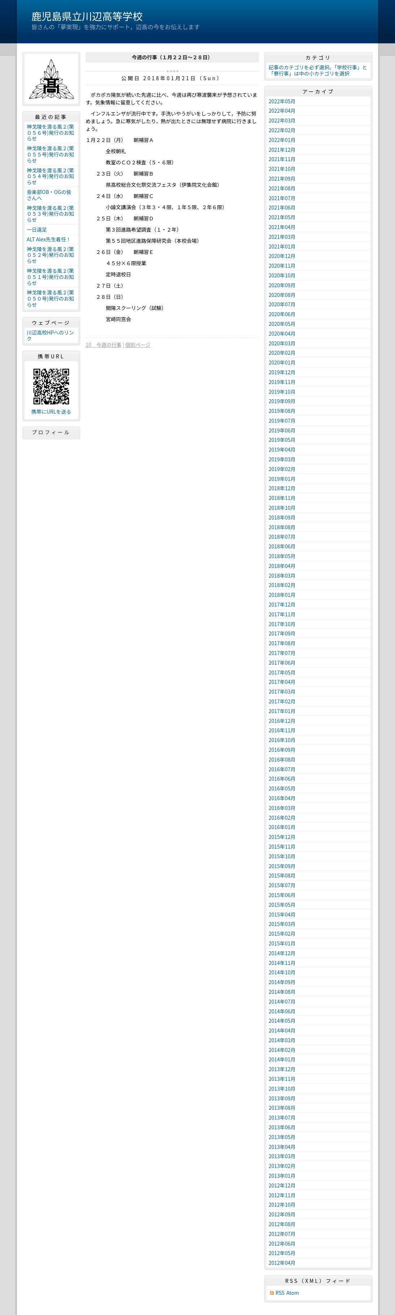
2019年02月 (282, 469)
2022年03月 (282, 120)
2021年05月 (282, 217)
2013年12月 (282, 1069)
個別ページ (138, 344)
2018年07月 (282, 536)
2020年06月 (282, 314)
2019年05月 (282, 439)
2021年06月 (282, 207)
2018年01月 (282, 594)
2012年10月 (282, 1204)
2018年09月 (282, 517)
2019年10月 (282, 391)
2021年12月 (282, 149)
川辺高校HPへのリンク (50, 335)
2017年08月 (282, 643)
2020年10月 (282, 275)
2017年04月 (282, 681)
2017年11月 (282, 614)
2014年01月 (282, 1059)
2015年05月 (282, 904)
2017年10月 (282, 624)
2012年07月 (282, 1233)
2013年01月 (282, 1175)
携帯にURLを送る (51, 411)
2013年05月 (282, 1137)
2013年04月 (282, 1146)
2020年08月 (282, 294)
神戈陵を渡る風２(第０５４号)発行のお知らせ (50, 176)
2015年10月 (282, 856)
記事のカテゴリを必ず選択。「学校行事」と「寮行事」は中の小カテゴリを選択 (318, 70)
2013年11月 (282, 1078)
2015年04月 (282, 914)
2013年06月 (282, 1127)
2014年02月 (282, 1049)
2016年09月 (282, 749)
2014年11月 (282, 962)
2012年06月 (282, 1243)
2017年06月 (282, 662)
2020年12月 (282, 255)
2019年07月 (282, 420)
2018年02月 (282, 584)
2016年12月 (282, 720)
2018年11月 (282, 497)
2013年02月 (282, 1165)
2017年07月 (282, 652)
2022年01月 (282, 139)
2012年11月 (282, 1195)
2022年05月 (282, 101)
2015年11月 (282, 846)
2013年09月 (282, 1098)
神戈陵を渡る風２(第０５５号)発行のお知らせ (50, 154)
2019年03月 (282, 459)
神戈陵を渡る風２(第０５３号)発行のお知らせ (50, 214)
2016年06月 (282, 778)
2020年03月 (282, 343)
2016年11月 (282, 730)
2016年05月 (282, 788)
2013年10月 (282, 1088)
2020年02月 (282, 352)
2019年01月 (282, 478)
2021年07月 (282, 198)
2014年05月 (282, 1020)
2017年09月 (282, 633)
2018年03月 (282, 575)
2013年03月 (282, 1156)
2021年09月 (282, 178)
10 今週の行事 (104, 344)
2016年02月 (282, 817)
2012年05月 (282, 1252)
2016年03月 (282, 807)
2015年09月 (282, 866)
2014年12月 (282, 953)
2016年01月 (282, 827)
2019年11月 (282, 381)
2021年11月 (282, 159)
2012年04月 (282, 1262)
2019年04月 (282, 449)
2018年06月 (282, 546)
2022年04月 (282, 110)
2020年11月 (282, 265)
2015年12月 (282, 836)
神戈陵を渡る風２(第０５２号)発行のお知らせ (50, 255)
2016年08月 (282, 759)
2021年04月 (282, 226)
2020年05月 (282, 323)
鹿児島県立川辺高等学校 (87, 16)
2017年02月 (282, 701)
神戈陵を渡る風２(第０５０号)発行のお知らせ (50, 298)
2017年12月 (282, 604)
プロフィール (51, 432)
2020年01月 (282, 362)
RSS (280, 1292)
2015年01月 (282, 943)
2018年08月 (282, 527)
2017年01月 (282, 711)
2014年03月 (282, 1040)
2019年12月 (282, 372)
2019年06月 (282, 430)
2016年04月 (282, 798)
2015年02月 (282, 933)
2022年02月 (282, 130)
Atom (292, 1292)
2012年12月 (282, 1185)
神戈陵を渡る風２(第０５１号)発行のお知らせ (50, 276)
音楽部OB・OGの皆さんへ (49, 195)
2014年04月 (282, 1030)
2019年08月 (282, 410)
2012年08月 (282, 1224)
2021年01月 (282, 246)
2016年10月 (282, 739)
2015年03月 (282, 923)
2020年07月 (282, 304)
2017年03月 (282, 691)
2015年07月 (282, 885)
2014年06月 (282, 1011)
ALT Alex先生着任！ (49, 239)
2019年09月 (282, 401)
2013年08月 (282, 1107)
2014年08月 (282, 991)
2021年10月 (282, 168)
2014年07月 (282, 1001)
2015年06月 (282, 894)
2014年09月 (282, 982)
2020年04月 (282, 333)
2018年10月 (282, 507)
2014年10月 (282, 972)
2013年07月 (282, 1117)
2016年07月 (282, 769)
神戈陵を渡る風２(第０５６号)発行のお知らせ (50, 132)
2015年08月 (282, 875)
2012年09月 (282, 1214)
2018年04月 (282, 565)
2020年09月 (282, 285)
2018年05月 (282, 556)
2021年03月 (282, 236)
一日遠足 (37, 229)
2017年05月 (282, 672)
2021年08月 (282, 188)
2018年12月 (282, 488)
